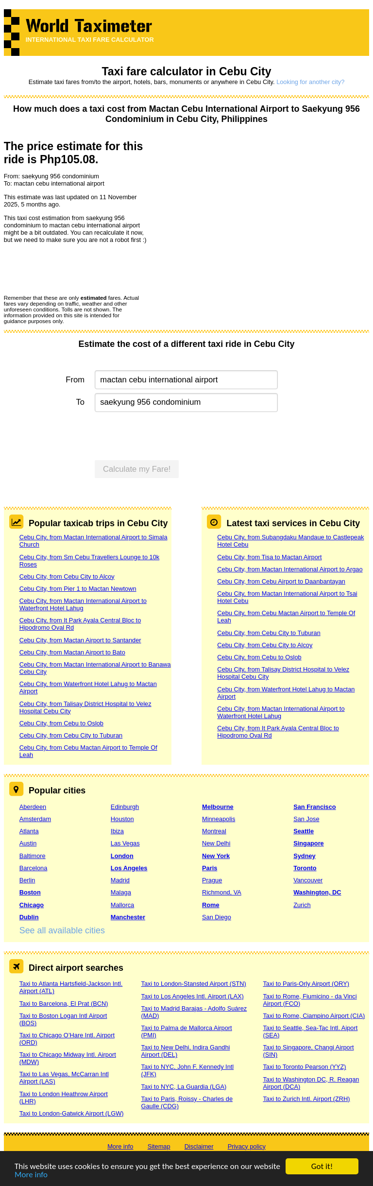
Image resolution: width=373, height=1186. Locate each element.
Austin (28, 843)
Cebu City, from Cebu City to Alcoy (67, 576)
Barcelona (33, 868)
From (75, 379)
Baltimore (32, 855)
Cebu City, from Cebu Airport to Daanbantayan (281, 581)
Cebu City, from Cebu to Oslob (61, 723)
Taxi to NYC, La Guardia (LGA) (184, 1086)
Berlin (27, 880)
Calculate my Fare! (137, 469)
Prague (212, 880)
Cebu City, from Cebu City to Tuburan (70, 735)
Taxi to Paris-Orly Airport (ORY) (306, 983)
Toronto (304, 868)
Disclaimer (199, 1146)
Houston (122, 819)
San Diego (216, 917)
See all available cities (62, 930)
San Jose (306, 819)
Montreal (214, 831)
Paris (209, 868)
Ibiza (117, 831)
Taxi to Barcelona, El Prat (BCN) (63, 1003)
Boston (30, 892)
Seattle (303, 831)
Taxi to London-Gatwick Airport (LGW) (71, 1113)
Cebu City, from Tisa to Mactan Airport (269, 557)
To (80, 402)
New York (216, 855)
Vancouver (307, 880)
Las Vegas (125, 843)
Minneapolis (218, 819)
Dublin (29, 917)
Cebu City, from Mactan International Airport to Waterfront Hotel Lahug (83, 604)
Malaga (121, 892)
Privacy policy (247, 1146)
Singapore (308, 843)
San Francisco (314, 806)
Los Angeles (129, 868)
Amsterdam (35, 819)
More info (31, 1175)
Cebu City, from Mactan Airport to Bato (72, 652)
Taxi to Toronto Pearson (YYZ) (304, 1066)
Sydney (304, 855)
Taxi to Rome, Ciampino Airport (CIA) (314, 1015)
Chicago (31, 905)
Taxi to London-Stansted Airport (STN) (193, 983)
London (122, 855)
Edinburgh (125, 806)
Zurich (302, 905)
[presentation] (78, 269)
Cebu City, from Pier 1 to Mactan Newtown (77, 588)
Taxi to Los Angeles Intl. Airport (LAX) (192, 996)
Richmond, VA (221, 892)
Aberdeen (33, 806)
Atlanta (29, 831)
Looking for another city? (310, 82)
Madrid (120, 880)
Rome (211, 905)
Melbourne (218, 806)
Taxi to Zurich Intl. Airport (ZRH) (306, 1098)
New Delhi (216, 843)
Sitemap (159, 1146)
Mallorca (122, 905)
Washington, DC (317, 892)
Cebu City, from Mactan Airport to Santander (80, 640)
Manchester (128, 917)
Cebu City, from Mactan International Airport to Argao (289, 569)
